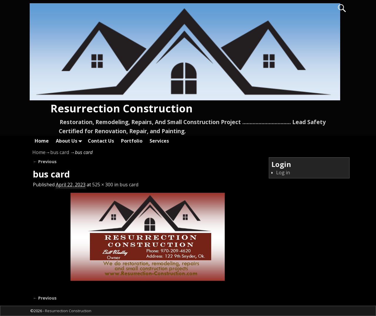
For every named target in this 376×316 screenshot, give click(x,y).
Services (159, 141)
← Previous (45, 161)
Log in (283, 172)
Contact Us (101, 141)
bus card (59, 152)
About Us (70, 141)
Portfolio (131, 141)
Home (42, 141)
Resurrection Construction (122, 108)
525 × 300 (102, 184)
